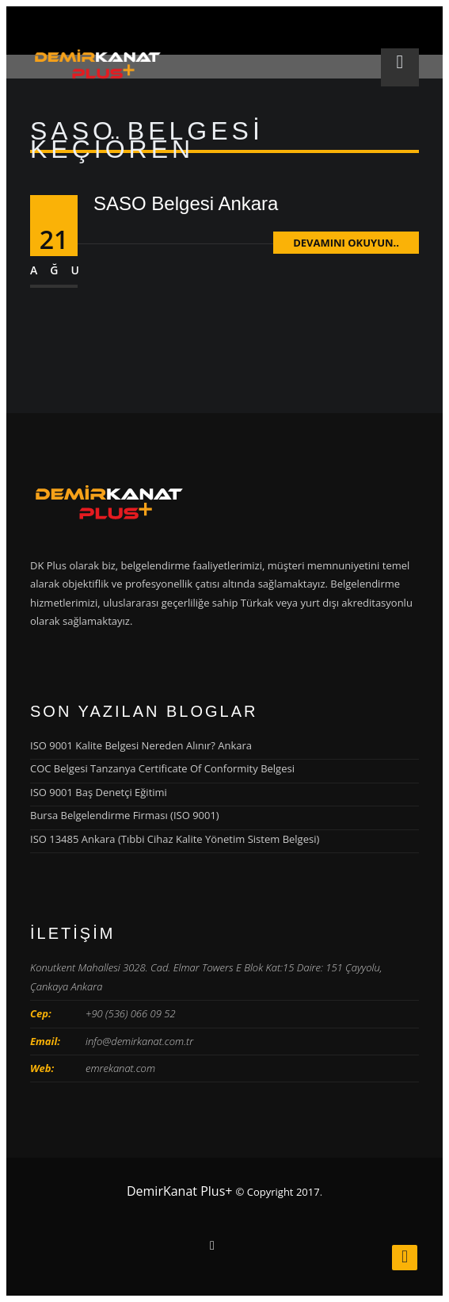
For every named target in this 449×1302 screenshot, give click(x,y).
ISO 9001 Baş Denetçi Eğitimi (98, 792)
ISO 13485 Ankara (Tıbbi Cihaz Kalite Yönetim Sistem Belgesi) (174, 839)
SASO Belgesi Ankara (185, 203)
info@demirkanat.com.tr (139, 1041)
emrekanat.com (120, 1068)
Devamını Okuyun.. (346, 243)
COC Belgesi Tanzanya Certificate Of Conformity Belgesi (162, 768)
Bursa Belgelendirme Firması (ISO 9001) (124, 815)
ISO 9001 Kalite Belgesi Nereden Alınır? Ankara (141, 745)
